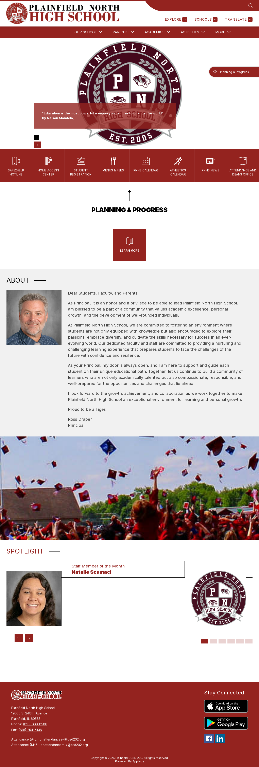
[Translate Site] (238, 19)
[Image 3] (49, 137)
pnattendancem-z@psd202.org (64, 745)
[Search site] (250, 5)
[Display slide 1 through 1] (204, 641)
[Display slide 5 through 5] (240, 641)
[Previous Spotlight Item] (19, 638)
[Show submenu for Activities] (190, 32)
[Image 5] (62, 137)
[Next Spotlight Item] (29, 638)
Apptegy (138, 761)
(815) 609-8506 (35, 724)
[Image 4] (56, 137)
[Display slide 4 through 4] (231, 641)
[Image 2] (43, 137)
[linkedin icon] (220, 742)
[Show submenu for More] (220, 32)
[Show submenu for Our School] (85, 32)
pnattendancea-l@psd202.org (62, 739)
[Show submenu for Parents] (120, 32)
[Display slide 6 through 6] (249, 641)
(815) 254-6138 (30, 730)
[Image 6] (69, 137)
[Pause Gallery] (37, 145)
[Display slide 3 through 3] (222, 641)
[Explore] (175, 19)
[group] (95, 593)
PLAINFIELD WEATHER (129, 667)
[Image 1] (36, 137)
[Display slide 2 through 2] (213, 641)
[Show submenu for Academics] (155, 32)
